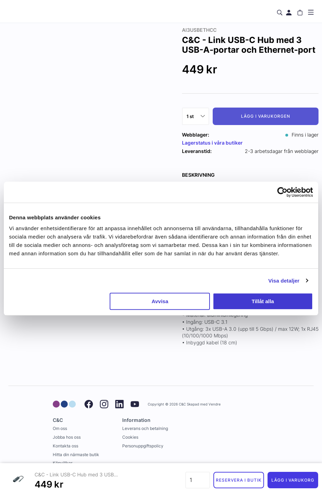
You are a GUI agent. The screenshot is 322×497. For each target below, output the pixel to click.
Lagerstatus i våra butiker (212, 143)
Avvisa (160, 301)
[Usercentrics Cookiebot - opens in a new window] (282, 192)
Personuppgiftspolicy (142, 445)
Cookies (130, 437)
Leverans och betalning (145, 428)
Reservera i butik (238, 480)
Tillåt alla (262, 301)
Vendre (214, 404)
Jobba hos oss (67, 437)
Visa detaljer (283, 281)
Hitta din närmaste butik (76, 454)
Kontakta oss (65, 445)
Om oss (60, 428)
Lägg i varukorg (292, 480)
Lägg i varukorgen (265, 116)
